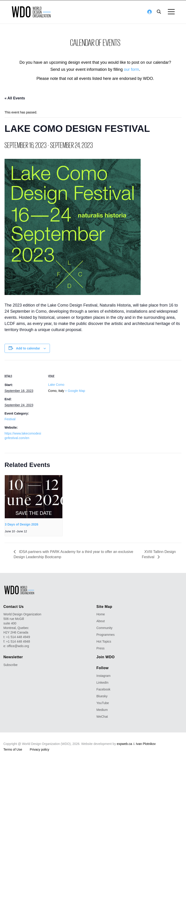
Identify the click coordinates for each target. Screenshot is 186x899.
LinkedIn (102, 682)
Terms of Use (12, 749)
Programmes (105, 635)
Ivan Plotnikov (146, 744)
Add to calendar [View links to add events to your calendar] (28, 348)
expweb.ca (124, 744)
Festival (10, 419)
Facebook (103, 689)
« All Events (15, 98)
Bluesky (102, 696)
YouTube (102, 703)
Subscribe (10, 665)
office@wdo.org (18, 646)
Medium (102, 710)
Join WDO (105, 657)
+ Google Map (75, 391)
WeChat (102, 716)
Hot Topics (103, 642)
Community (104, 628)
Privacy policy (39, 749)
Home (100, 614)
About (100, 621)
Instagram (103, 676)
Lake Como (56, 385)
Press (100, 648)
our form (131, 69)
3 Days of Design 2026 (21, 524)
